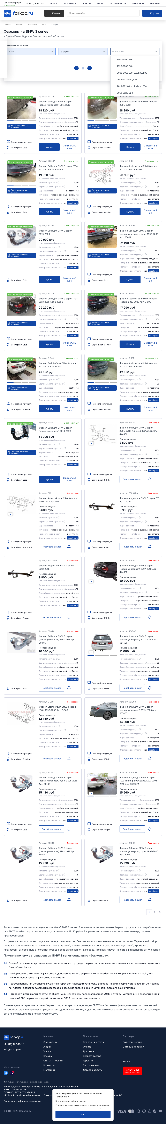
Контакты (49, 1065)
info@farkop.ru (12, 1049)
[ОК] (83, 1114)
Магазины (49, 1069)
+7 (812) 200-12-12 (35, 3)
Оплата (87, 1046)
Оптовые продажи (133, 1046)
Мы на (126, 1061)
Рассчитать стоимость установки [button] (17, 126)
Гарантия (88, 1060)
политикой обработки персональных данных (77, 1108)
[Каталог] (54, 13)
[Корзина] (152, 13)
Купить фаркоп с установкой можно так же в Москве (26, 1082)
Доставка (88, 1051)
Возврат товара (92, 1055)
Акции (47, 1046)
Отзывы (47, 1055)
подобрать (73, 138)
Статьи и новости (53, 1060)
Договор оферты (92, 1069)
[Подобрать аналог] (132, 479)
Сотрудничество (132, 1042)
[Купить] (49, 147)
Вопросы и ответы (93, 1042)
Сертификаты (91, 1065)
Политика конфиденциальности (22, 1101)
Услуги (47, 1051)
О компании (50, 1042)
